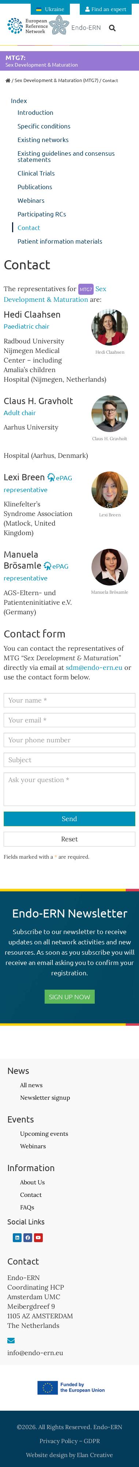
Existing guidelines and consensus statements (66, 156)
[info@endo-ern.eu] (11, 1340)
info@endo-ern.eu (35, 1352)
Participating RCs (42, 214)
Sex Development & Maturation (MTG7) (56, 80)
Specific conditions (44, 126)
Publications (35, 186)
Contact (29, 227)
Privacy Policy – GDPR (70, 1441)
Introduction (35, 112)
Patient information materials (60, 241)
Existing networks (43, 139)
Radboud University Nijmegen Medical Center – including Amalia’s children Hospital (34, 360)
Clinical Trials (36, 173)
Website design (47, 1455)
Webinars (31, 200)
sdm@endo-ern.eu (94, 667)
